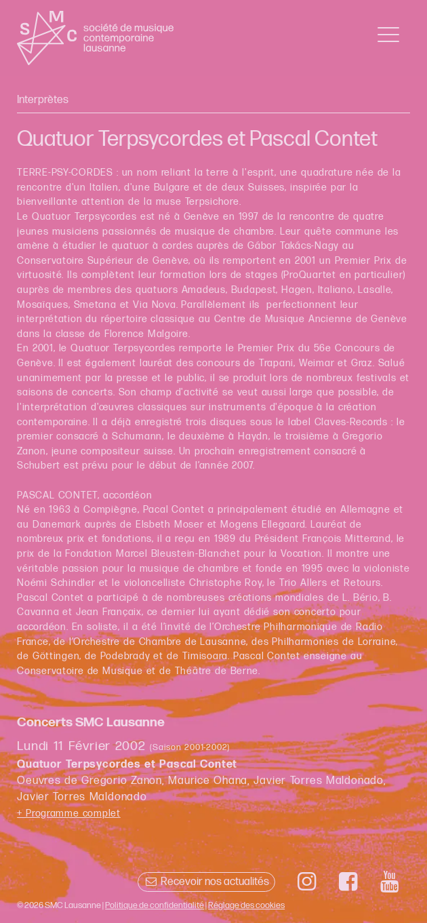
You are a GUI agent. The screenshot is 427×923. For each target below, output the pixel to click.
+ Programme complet (69, 813)
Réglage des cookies (246, 905)
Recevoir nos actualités (206, 882)
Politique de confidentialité (154, 905)
